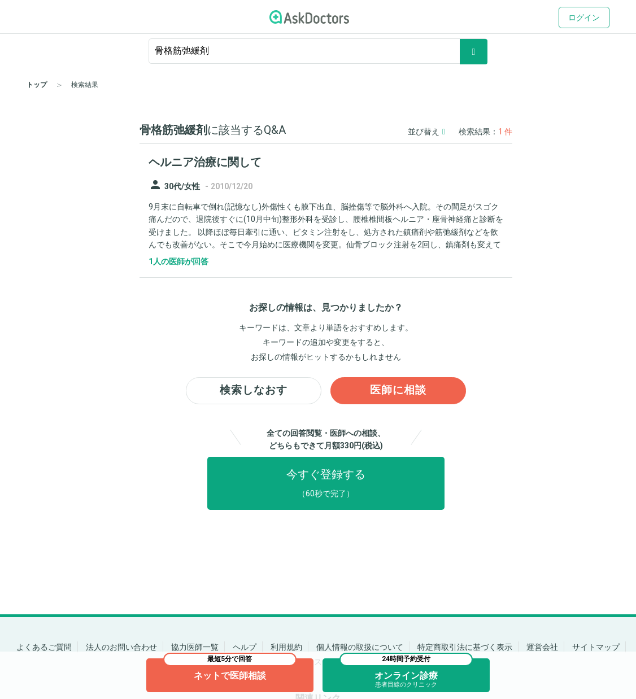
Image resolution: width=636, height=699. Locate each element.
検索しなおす (253, 391)
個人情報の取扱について (359, 647)
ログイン (584, 17)
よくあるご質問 (44, 647)
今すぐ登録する (325, 484)
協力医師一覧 (195, 647)
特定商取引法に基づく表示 (464, 647)
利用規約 (286, 647)
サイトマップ (596, 647)
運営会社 (542, 647)
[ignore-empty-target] (318, 51)
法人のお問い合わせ (121, 647)
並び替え (426, 131)
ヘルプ (244, 647)
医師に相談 (398, 391)
